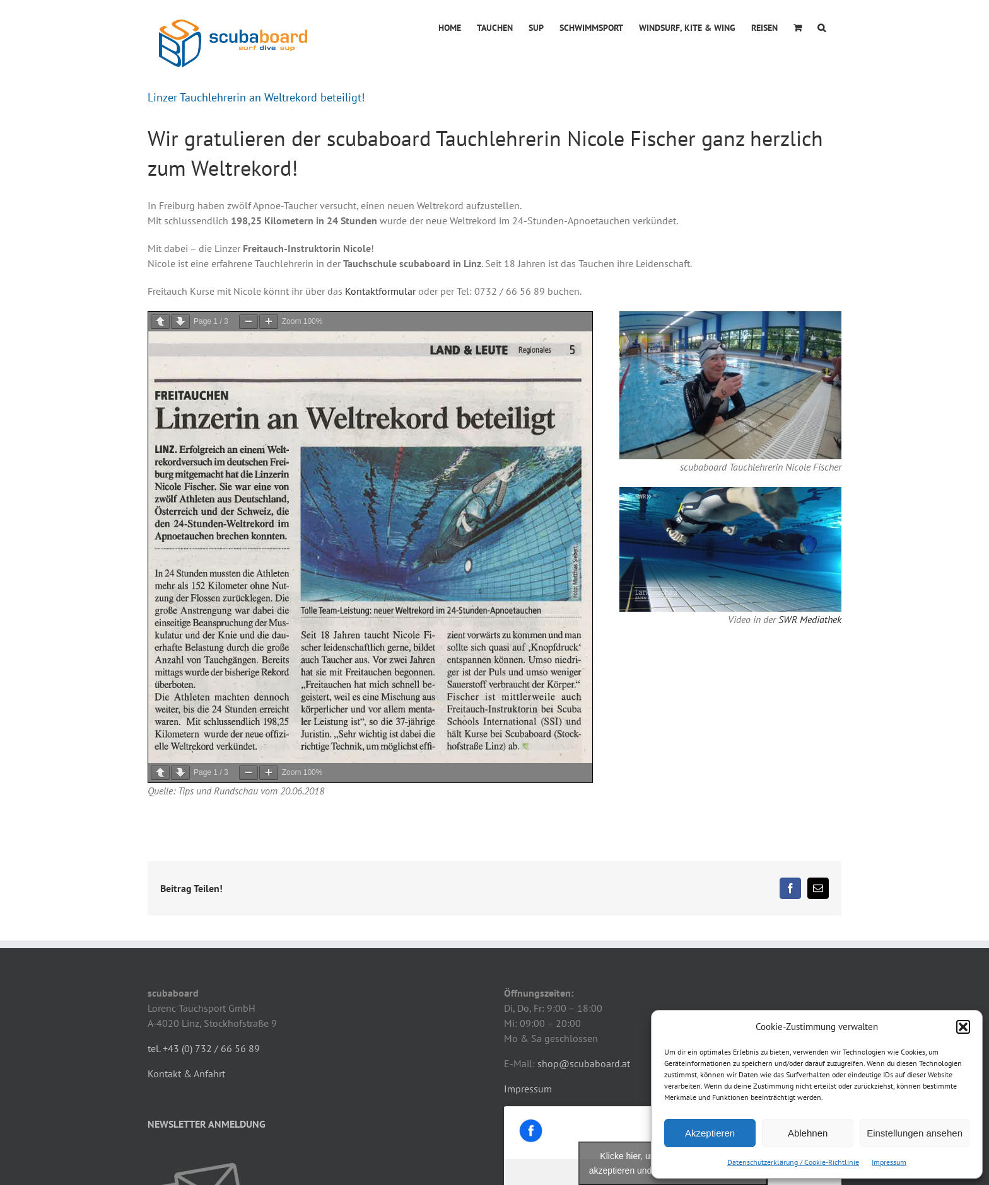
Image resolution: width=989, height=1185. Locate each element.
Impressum (889, 1162)
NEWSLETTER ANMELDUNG (207, 1015)
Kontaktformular (380, 291)
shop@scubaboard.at (583, 955)
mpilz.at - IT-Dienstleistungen (429, 1162)
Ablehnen (808, 1133)
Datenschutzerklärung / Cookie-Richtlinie (793, 1162)
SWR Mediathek (809, 619)
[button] (963, 1027)
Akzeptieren (710, 1133)
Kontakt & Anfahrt (186, 965)
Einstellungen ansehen (915, 1133)
